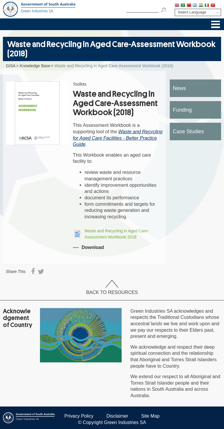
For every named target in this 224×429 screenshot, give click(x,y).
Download (93, 247)
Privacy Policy (79, 416)
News (179, 88)
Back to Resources (112, 287)
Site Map (150, 416)
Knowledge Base (35, 65)
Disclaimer (117, 416)
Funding (182, 110)
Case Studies (188, 131)
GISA (10, 65)
